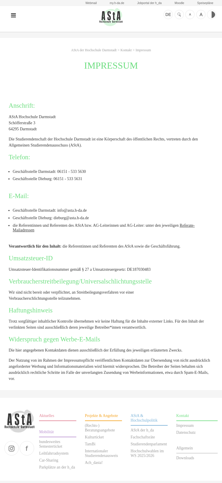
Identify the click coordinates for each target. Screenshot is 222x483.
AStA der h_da (142, 432)
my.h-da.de (115, 3)
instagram (11, 450)
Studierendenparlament (149, 446)
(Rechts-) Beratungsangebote (100, 430)
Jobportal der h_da (148, 3)
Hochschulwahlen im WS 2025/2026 (147, 455)
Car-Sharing (48, 462)
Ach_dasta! (94, 465)
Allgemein (184, 450)
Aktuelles (46, 418)
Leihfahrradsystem (54, 455)
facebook (27, 450)
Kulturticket (94, 439)
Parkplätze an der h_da (57, 469)
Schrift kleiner (190, 14)
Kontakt (126, 52)
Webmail (89, 3)
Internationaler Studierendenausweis (101, 455)
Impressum (143, 52)
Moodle (179, 3)
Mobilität (46, 434)
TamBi (90, 446)
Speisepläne (205, 3)
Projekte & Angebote (101, 418)
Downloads (185, 460)
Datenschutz (186, 435)
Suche (179, 14)
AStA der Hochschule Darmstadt (111, 19)
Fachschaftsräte (143, 439)
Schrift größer (201, 14)
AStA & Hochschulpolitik (144, 420)
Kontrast (211, 14)
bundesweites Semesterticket (50, 446)
